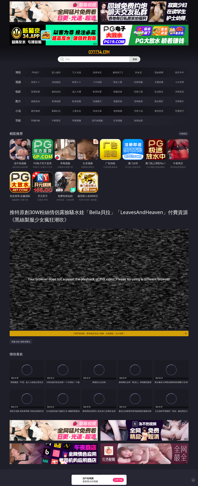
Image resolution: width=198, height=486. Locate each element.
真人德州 (56, 72)
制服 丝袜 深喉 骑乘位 (21, 341)
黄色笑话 (159, 110)
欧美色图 (76, 101)
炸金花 (138, 72)
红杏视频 (117, 120)
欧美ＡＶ (76, 82)
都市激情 (35, 110)
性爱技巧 (179, 110)
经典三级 (138, 91)
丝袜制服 (138, 82)
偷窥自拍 (35, 101)
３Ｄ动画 (97, 82)
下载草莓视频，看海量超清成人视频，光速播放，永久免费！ (130, 333)
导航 (18, 120)
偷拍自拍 (56, 91)
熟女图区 (159, 101)
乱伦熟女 (159, 91)
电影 (18, 91)
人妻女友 (76, 110)
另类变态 (179, 91)
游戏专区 (97, 72)
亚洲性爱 (35, 91)
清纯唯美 (138, 101)
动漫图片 (97, 101)
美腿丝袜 (117, 101)
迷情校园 (117, 110)
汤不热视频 (97, 120)
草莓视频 (76, 120)
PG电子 (35, 72)
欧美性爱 (97, 91)
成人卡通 (76, 91)
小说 (18, 111)
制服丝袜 (117, 91)
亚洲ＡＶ (35, 82)
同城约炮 (35, 120)
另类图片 (179, 101)
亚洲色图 (56, 101)
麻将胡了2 (118, 72)
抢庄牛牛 (179, 72)
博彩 (18, 72)
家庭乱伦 (56, 110)
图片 (18, 101)
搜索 (135, 59)
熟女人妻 (117, 82)
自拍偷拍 (56, 82)
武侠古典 (97, 110)
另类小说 (138, 110)
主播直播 (159, 82)
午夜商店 (56, 120)
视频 (18, 82)
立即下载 (118, 480)
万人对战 (76, 72)
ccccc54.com (99, 52)
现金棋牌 (159, 72)
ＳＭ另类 (179, 82)
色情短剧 (138, 120)
